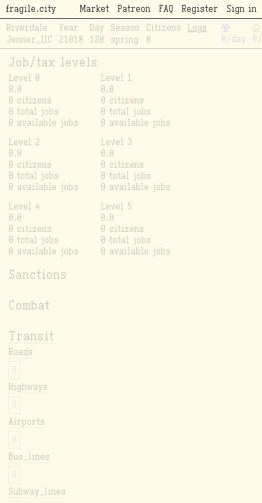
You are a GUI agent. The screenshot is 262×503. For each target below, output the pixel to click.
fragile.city (31, 8)
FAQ (166, 8)
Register (200, 8)
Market (94, 8)
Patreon (133, 8)
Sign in (241, 8)
